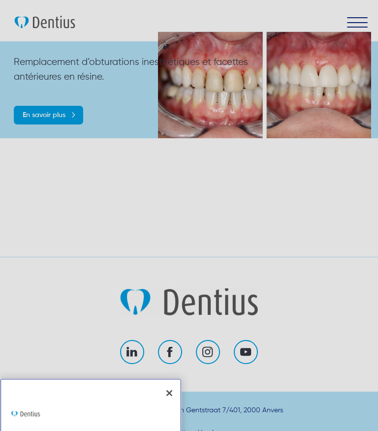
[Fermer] (169, 408)
